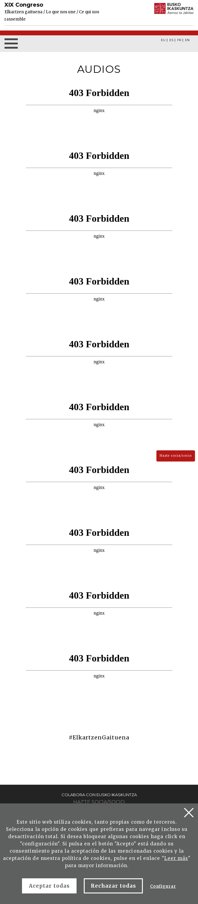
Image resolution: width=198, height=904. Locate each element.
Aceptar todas (49, 886)
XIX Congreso (24, 5)
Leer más (176, 858)
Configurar (163, 886)
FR (179, 40)
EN (187, 40)
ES (171, 40)
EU (163, 40)
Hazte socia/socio (176, 456)
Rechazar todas (113, 886)
